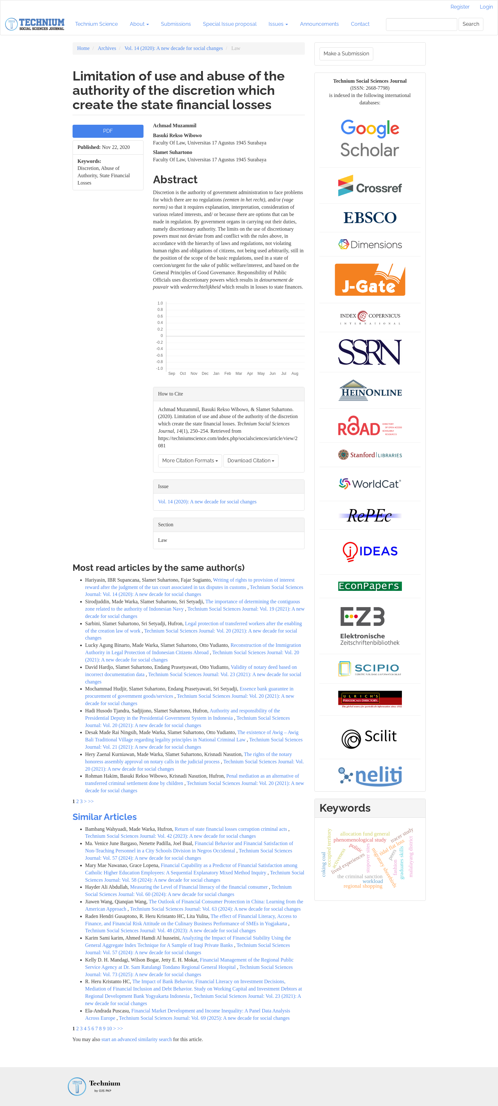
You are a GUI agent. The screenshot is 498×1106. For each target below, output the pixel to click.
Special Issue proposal (229, 24)
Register (460, 7)
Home (83, 48)
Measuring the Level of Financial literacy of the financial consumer (199, 887)
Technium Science (96, 24)
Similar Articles (105, 817)
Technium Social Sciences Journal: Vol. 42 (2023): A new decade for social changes (170, 836)
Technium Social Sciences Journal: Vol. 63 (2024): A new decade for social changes (215, 909)
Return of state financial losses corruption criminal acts (231, 829)
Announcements (319, 24)
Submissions (176, 24)
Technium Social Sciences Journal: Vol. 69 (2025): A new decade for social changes (204, 1018)
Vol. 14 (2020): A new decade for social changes (173, 48)
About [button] (139, 24)
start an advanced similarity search (137, 1039)
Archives (107, 48)
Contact (360, 24)
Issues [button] (278, 24)
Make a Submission (346, 54)
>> (91, 801)
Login (486, 7)
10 (109, 1028)
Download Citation (251, 461)
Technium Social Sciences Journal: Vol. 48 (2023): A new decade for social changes (170, 930)
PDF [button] (108, 131)
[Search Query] (421, 24)
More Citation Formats (190, 461)
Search (471, 24)
